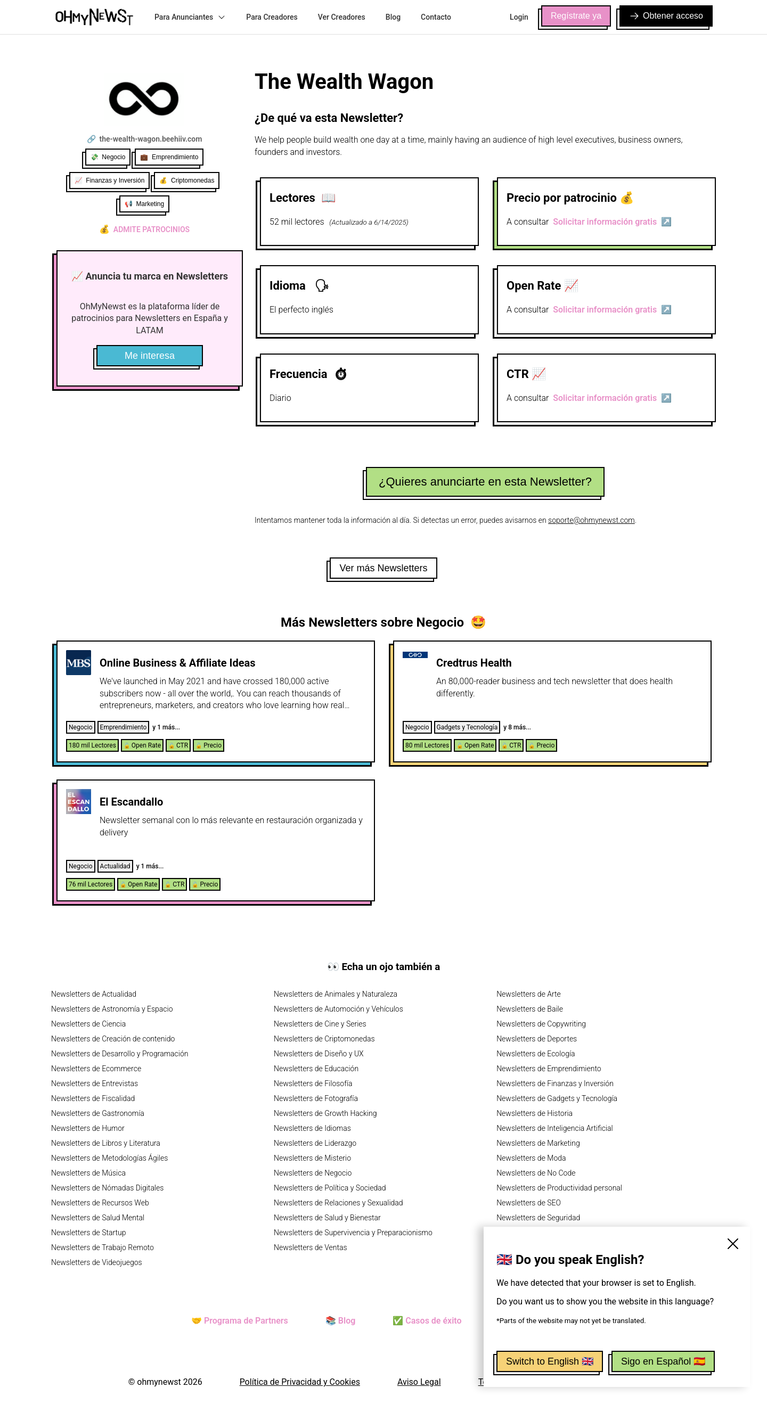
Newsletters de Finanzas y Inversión (555, 1083)
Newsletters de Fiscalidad (93, 1098)
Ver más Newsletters (383, 568)
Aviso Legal (419, 1382)
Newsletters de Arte (528, 994)
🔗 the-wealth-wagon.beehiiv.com (144, 139)
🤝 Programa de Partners (239, 1321)
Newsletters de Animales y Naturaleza (335, 994)
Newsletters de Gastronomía (97, 1113)
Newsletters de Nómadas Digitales (107, 1188)
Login (519, 17)
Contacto (436, 17)
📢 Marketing (144, 204)
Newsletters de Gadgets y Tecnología (556, 1098)
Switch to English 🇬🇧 (549, 1361)
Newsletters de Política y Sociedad (330, 1188)
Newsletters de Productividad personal (559, 1188)
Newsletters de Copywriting (541, 1024)
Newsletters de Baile (529, 1009)
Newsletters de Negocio (313, 1173)
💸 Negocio (108, 157)
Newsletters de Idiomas (312, 1128)
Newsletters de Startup (88, 1232)
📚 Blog (340, 1321)
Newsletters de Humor (88, 1128)
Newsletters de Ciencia (88, 1024)
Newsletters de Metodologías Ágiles (109, 1158)
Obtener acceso (666, 16)
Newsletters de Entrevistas (94, 1083)
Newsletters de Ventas (310, 1247)
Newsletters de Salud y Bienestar (327, 1217)
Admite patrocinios (144, 229)
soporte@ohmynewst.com (591, 520)
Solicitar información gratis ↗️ (612, 222)
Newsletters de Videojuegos (96, 1262)
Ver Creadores (341, 17)
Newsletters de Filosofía (313, 1083)
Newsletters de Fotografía (316, 1098)
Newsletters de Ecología (535, 1053)
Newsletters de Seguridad (538, 1217)
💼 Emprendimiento (169, 157)
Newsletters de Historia (534, 1113)
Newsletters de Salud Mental (97, 1217)
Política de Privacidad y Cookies (300, 1382)
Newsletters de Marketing (538, 1143)
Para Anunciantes (190, 17)
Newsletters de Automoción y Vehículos (338, 1009)
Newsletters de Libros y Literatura (105, 1143)
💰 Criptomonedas (186, 180)
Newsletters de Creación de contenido (113, 1038)
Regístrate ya (576, 15)
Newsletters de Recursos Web (100, 1202)
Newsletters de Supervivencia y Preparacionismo (353, 1232)
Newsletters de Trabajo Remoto (102, 1247)
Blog (393, 17)
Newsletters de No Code (535, 1173)
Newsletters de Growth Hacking (325, 1113)
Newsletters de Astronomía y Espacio (112, 1009)
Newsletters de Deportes (536, 1038)
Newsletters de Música (88, 1173)
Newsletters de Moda (531, 1158)
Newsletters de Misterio (312, 1158)
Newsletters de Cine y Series (320, 1024)
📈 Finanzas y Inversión (110, 180)
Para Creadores (272, 17)
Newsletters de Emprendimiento (548, 1068)
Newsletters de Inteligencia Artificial (554, 1128)
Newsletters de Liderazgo (315, 1143)
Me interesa (150, 355)
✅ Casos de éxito (427, 1321)
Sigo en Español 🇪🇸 (663, 1361)
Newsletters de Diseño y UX (319, 1053)
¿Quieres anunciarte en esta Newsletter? (485, 481)
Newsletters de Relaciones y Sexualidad (338, 1202)
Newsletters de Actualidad (93, 994)
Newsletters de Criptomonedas (324, 1038)
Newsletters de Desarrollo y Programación (119, 1053)
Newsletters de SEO (528, 1202)
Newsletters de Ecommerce (96, 1068)
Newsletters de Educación (316, 1068)
